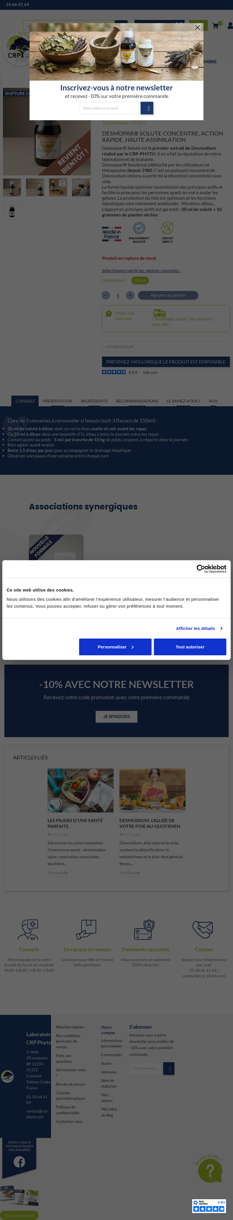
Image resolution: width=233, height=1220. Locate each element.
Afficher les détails (195, 628)
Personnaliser (115, 646)
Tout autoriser (190, 646)
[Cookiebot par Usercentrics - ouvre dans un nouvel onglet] (201, 569)
